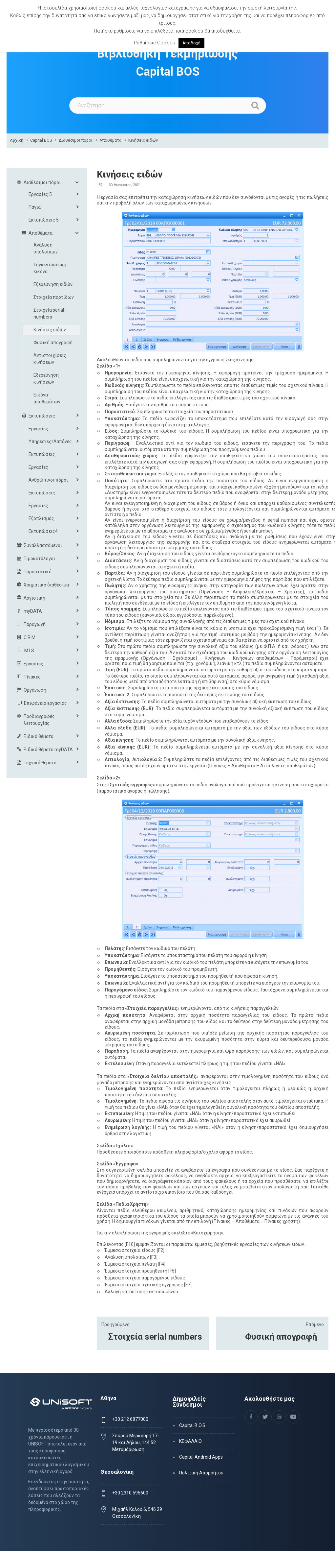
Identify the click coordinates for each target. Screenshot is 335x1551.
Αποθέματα (110, 140)
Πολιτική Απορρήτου (201, 1472)
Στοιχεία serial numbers (155, 1337)
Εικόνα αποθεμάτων (46, 398)
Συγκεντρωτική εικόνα (49, 268)
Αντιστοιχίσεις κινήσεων (49, 359)
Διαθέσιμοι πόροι (76, 140)
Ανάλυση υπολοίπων (45, 248)
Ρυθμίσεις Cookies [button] (154, 43)
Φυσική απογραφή (281, 1337)
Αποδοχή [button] (191, 42)
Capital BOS (41, 140)
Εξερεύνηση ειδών (53, 284)
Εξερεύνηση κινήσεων (46, 378)
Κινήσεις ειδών (143, 140)
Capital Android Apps (201, 1457)
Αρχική (16, 140)
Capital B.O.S (192, 1425)
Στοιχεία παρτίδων (53, 297)
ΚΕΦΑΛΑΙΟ (190, 1441)
